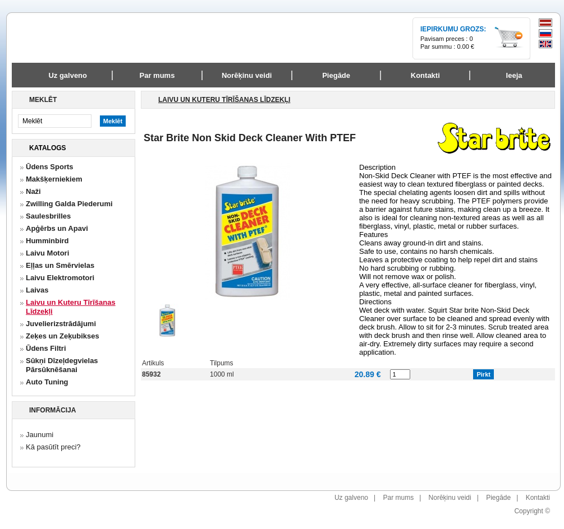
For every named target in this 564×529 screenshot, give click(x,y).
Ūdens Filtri (46, 348)
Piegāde (498, 498)
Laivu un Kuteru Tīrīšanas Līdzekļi (71, 306)
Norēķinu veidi (450, 498)
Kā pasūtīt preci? (53, 447)
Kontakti (538, 498)
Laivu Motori (47, 253)
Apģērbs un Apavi (57, 228)
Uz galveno (67, 75)
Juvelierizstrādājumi (61, 323)
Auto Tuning (47, 382)
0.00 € (465, 46)
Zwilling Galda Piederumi (69, 203)
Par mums (398, 498)
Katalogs (47, 148)
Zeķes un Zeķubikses (62, 336)
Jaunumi (39, 434)
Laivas (37, 290)
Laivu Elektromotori (60, 277)
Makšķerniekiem (54, 179)
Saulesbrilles (48, 216)
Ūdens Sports (50, 167)
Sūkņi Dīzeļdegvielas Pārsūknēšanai (62, 365)
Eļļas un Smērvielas (60, 265)
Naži (33, 191)
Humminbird (47, 240)
